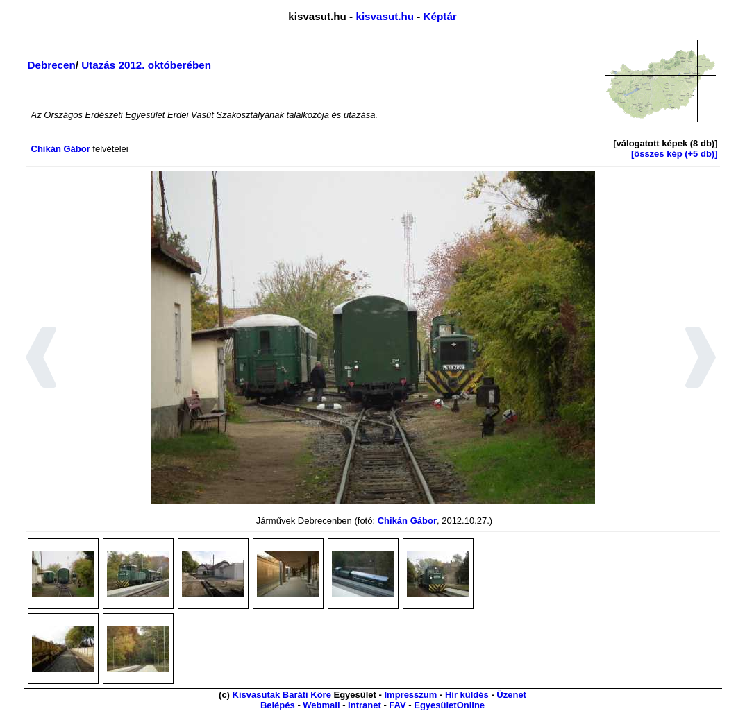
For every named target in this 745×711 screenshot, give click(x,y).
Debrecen (52, 65)
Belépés (277, 705)
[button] (41, 359)
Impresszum (410, 694)
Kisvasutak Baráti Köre (282, 694)
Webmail (321, 705)
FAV (397, 705)
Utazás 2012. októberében (146, 65)
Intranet (364, 705)
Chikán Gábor (60, 149)
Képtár (440, 16)
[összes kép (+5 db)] (674, 153)
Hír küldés (467, 694)
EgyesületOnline (449, 705)
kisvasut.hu (384, 16)
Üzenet (511, 694)
